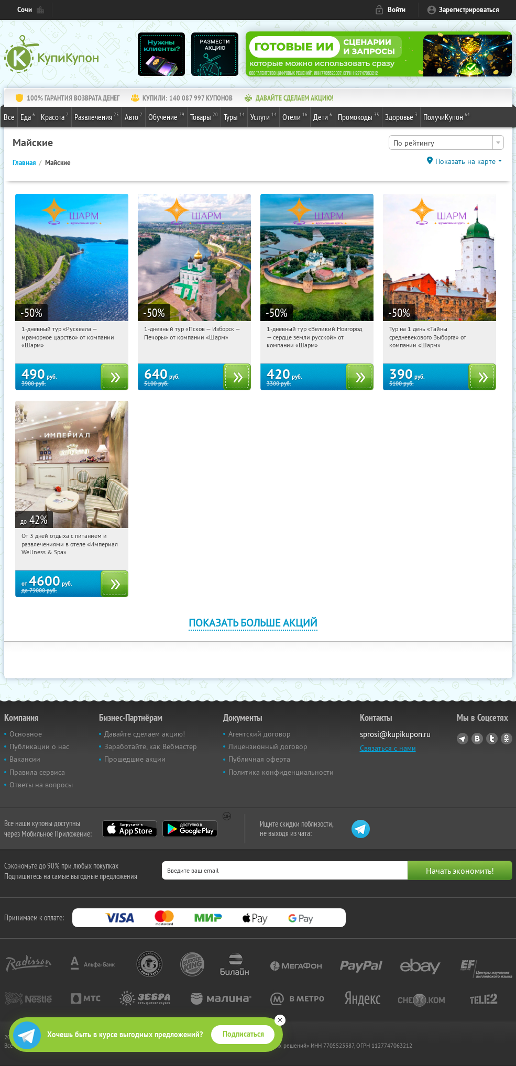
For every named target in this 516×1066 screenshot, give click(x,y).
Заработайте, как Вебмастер (150, 746)
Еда (27, 116)
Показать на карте (465, 161)
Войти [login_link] (396, 9)
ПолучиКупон (446, 116)
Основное (25, 734)
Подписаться (243, 1034)
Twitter (492, 738)
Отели (295, 116)
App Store (129, 828)
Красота (55, 116)
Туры (234, 116)
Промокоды (358, 116)
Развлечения (96, 116)
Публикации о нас (39, 746)
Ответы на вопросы (41, 784)
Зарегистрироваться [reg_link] (469, 9)
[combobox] (446, 142)
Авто (133, 116)
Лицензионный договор (268, 746)
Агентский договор (259, 734)
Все (9, 117)
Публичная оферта (259, 759)
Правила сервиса (37, 772)
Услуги (263, 116)
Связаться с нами (388, 748)
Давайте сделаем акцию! (144, 734)
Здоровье (401, 116)
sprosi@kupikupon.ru (395, 734)
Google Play (189, 828)
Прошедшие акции (135, 759)
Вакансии (24, 759)
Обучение (166, 116)
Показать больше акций (253, 622)
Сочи (24, 9)
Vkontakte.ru (477, 738)
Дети (322, 116)
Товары (204, 116)
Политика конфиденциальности (281, 772)
